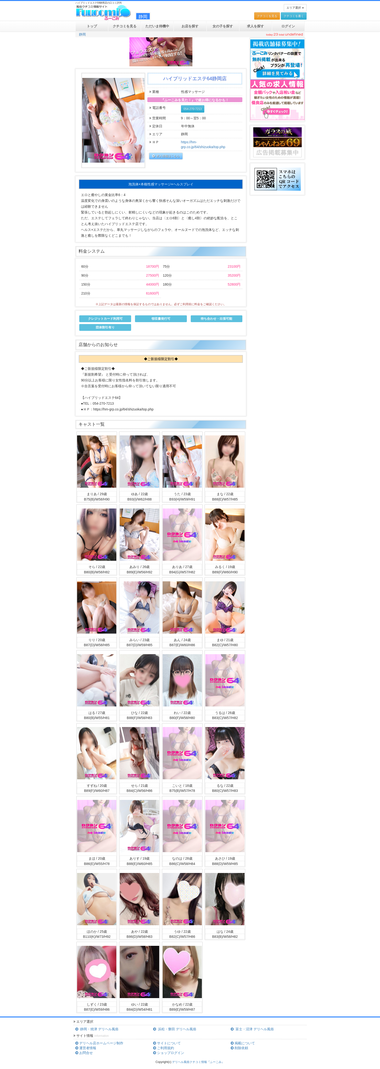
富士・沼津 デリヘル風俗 (252, 1029)
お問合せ (84, 1053)
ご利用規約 (163, 1048)
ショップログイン (168, 1053)
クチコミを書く (294, 16)
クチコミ (124, 26)
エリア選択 (295, 7)
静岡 (82, 34)
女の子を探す (223, 26)
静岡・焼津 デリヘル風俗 (97, 1029)
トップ (92, 26)
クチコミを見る (267, 16)
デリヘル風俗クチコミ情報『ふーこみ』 (198, 1062)
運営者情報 (85, 1048)
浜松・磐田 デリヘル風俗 (174, 1029)
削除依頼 (239, 1048)
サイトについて (167, 1043)
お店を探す (190, 26)
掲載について (243, 1043)
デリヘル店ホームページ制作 (99, 1043)
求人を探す (255, 26)
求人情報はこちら (166, 156)
